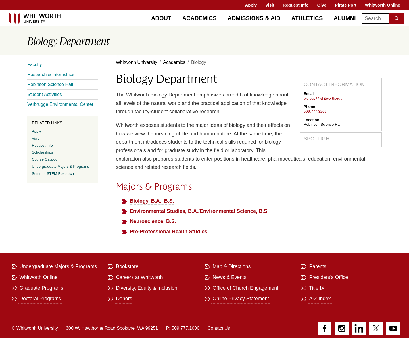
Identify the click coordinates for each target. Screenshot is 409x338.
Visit (269, 5)
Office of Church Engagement (245, 288)
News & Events (229, 277)
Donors (124, 298)
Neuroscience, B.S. (153, 221)
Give (321, 5)
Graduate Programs (41, 288)
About (161, 18)
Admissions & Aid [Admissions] (254, 18)
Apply (251, 5)
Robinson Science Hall (50, 84)
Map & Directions (231, 266)
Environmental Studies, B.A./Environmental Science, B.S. (199, 211)
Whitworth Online (382, 5)
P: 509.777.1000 (182, 328)
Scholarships (42, 152)
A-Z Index (320, 298)
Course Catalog (44, 159)
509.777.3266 (315, 111)
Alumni (345, 18)
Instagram (342, 328)
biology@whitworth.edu (323, 98)
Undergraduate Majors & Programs (60, 166)
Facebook (324, 328)
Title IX (316, 288)
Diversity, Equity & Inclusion (146, 288)
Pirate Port (345, 5)
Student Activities (44, 94)
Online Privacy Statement (240, 298)
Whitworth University (136, 62)
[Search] (383, 18)
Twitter (376, 328)
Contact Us (219, 328)
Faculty (34, 64)
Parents (317, 266)
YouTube (393, 328)
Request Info (296, 5)
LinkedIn (359, 328)
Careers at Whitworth (139, 277)
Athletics (307, 18)
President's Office (328, 277)
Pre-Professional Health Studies (168, 231)
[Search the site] (396, 18)
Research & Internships (50, 74)
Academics (199, 18)
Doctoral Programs (40, 298)
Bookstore (127, 266)
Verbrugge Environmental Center (60, 104)
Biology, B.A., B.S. (152, 201)
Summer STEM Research (53, 173)
